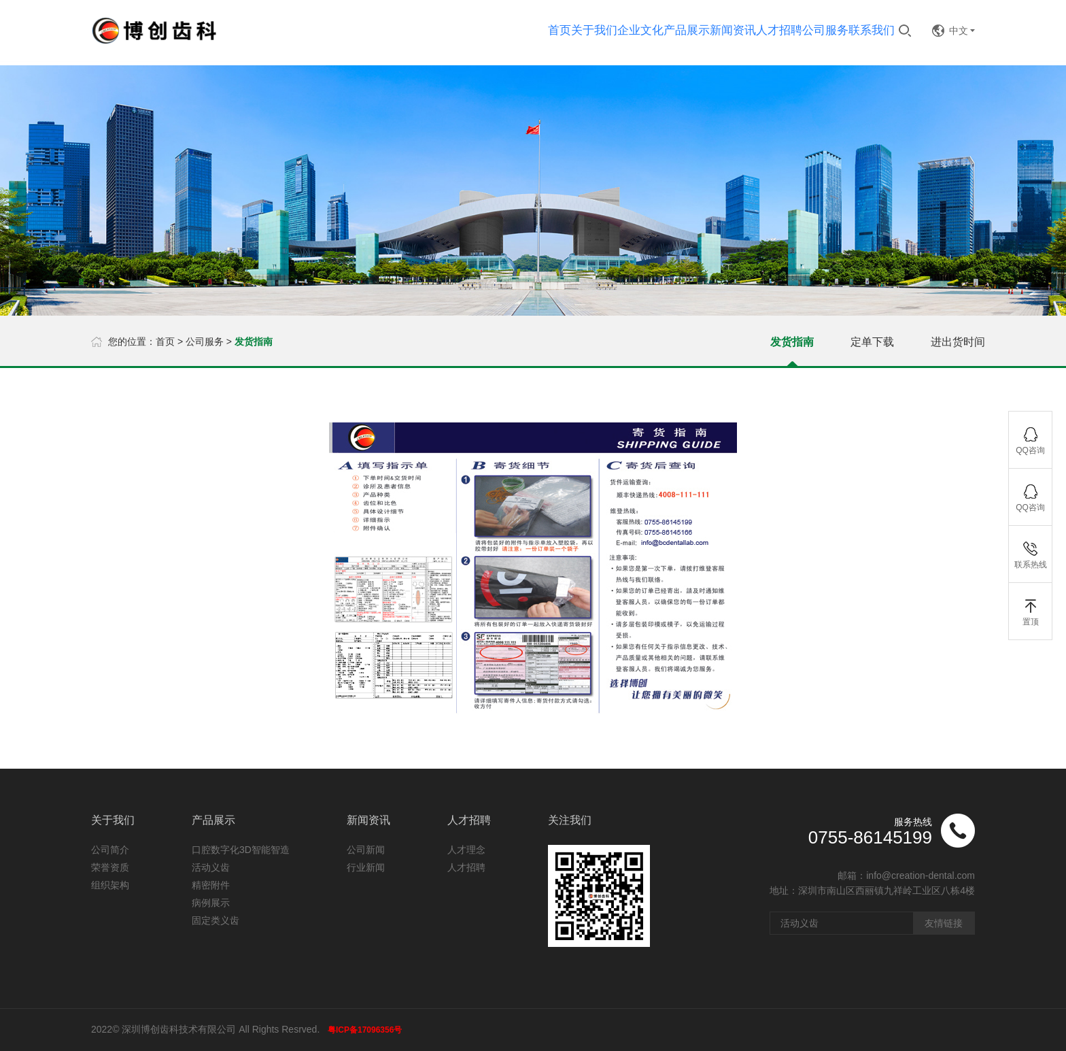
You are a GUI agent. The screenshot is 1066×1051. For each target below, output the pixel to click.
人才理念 (466, 849)
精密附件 (211, 885)
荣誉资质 (110, 867)
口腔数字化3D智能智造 (241, 849)
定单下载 (872, 342)
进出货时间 (958, 342)
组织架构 (110, 885)
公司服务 (205, 341)
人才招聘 (466, 867)
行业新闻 (366, 867)
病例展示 (211, 902)
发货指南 (792, 342)
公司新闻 (366, 849)
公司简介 (110, 849)
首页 (165, 341)
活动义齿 (211, 867)
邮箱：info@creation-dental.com (906, 875)
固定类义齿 (215, 920)
